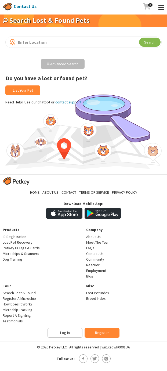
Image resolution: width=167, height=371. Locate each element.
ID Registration (14, 236)
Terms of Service (94, 192)
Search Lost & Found (19, 292)
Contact (68, 192)
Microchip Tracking (17, 309)
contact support (68, 102)
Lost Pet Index (97, 292)
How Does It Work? (17, 304)
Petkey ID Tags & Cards (21, 248)
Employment (96, 270)
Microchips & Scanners (21, 253)
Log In (65, 332)
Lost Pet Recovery (17, 242)
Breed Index (96, 298)
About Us (50, 192)
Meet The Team (98, 242)
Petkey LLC (58, 347)
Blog (89, 276)
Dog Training (12, 259)
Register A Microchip (19, 298)
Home (34, 192)
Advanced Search (62, 64)
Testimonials (13, 321)
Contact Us (25, 6)
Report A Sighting (17, 315)
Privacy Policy (124, 192)
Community (95, 259)
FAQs (90, 248)
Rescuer (93, 264)
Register (102, 332)
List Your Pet (23, 90)
